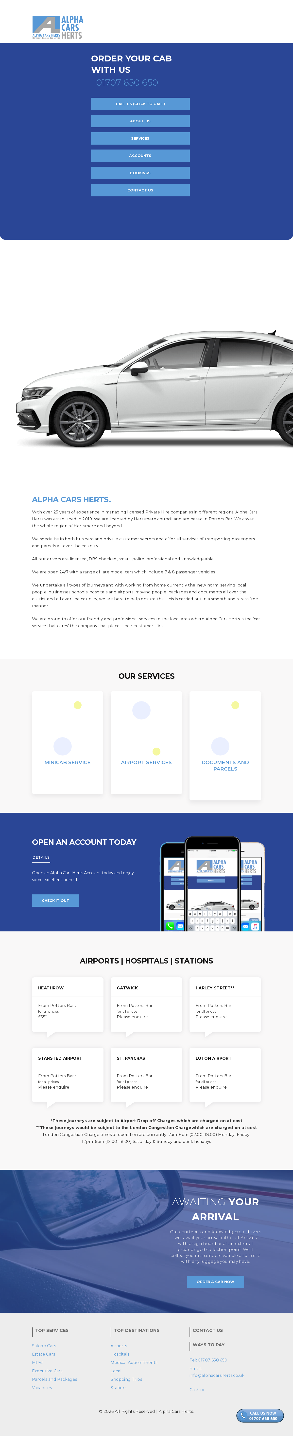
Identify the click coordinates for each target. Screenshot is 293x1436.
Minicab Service (67, 762)
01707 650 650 (127, 82)
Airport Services (146, 762)
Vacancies (42, 1387)
